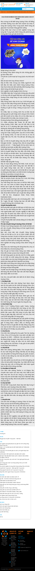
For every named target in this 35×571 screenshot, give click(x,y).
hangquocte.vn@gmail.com (25, 547)
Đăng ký (25, 1)
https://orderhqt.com (24, 550)
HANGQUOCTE (11, 569)
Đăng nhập (30, 1)
